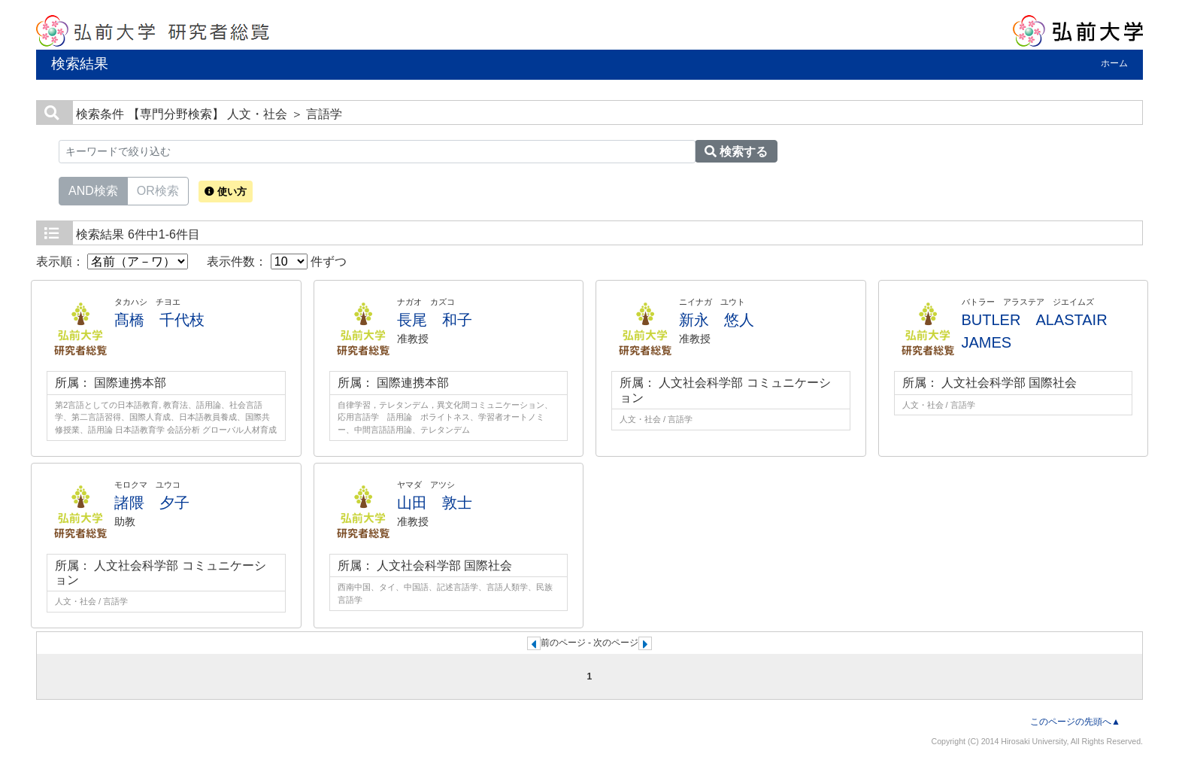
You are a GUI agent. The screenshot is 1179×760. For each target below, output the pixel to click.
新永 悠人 (716, 320)
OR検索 (158, 189)
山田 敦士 (434, 502)
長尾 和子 (434, 320)
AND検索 (93, 189)
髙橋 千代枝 (159, 320)
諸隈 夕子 (151, 502)
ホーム (1114, 63)
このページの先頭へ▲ (1075, 721)
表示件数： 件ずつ (277, 261)
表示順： (112, 261)
